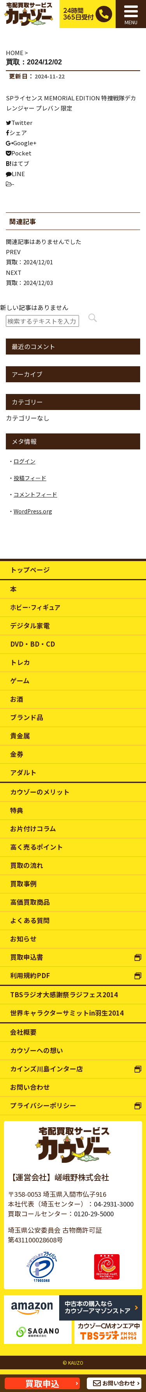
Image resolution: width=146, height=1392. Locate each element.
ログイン (24, 461)
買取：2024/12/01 (29, 262)
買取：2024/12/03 (29, 282)
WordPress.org (33, 511)
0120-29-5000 (94, 1213)
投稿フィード (30, 478)
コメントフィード (35, 494)
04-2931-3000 (114, 1203)
